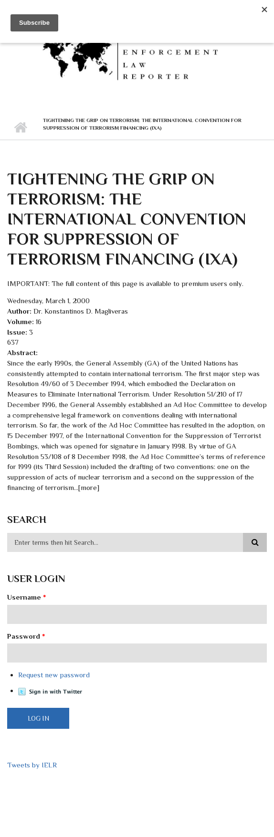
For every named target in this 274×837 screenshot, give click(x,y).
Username (26, 597)
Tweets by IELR (32, 765)
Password (26, 636)
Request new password (54, 675)
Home (20, 128)
